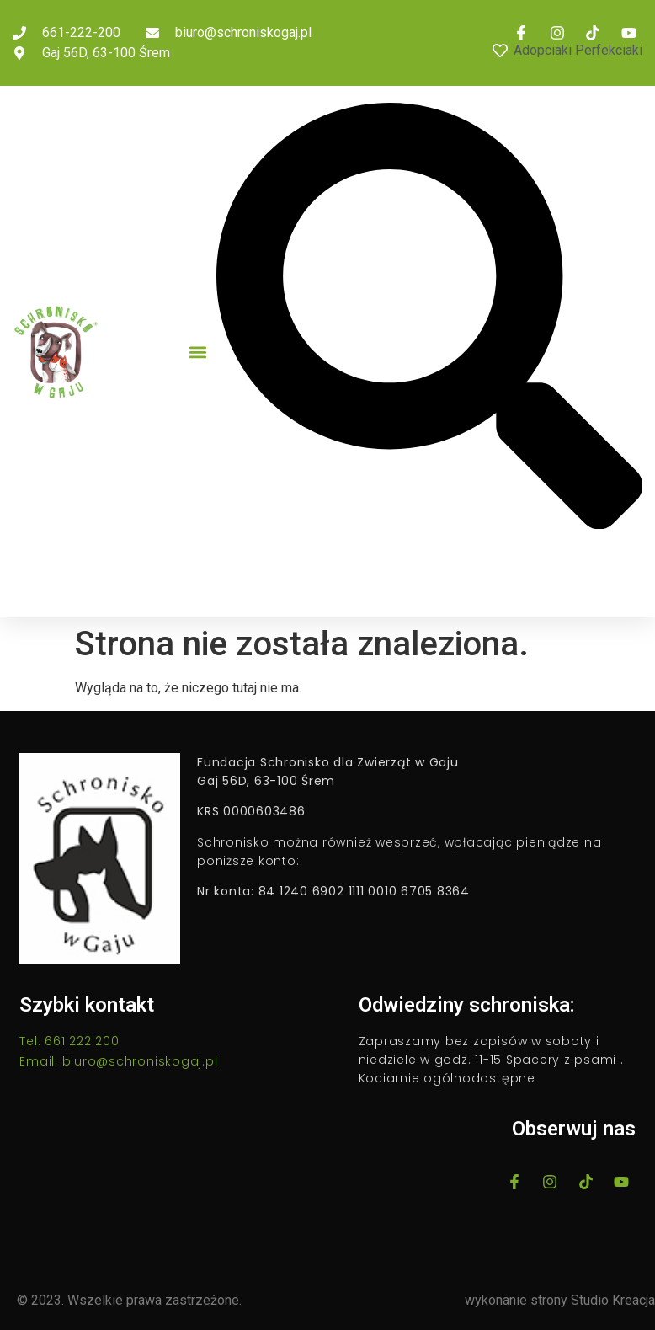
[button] (197, 352)
